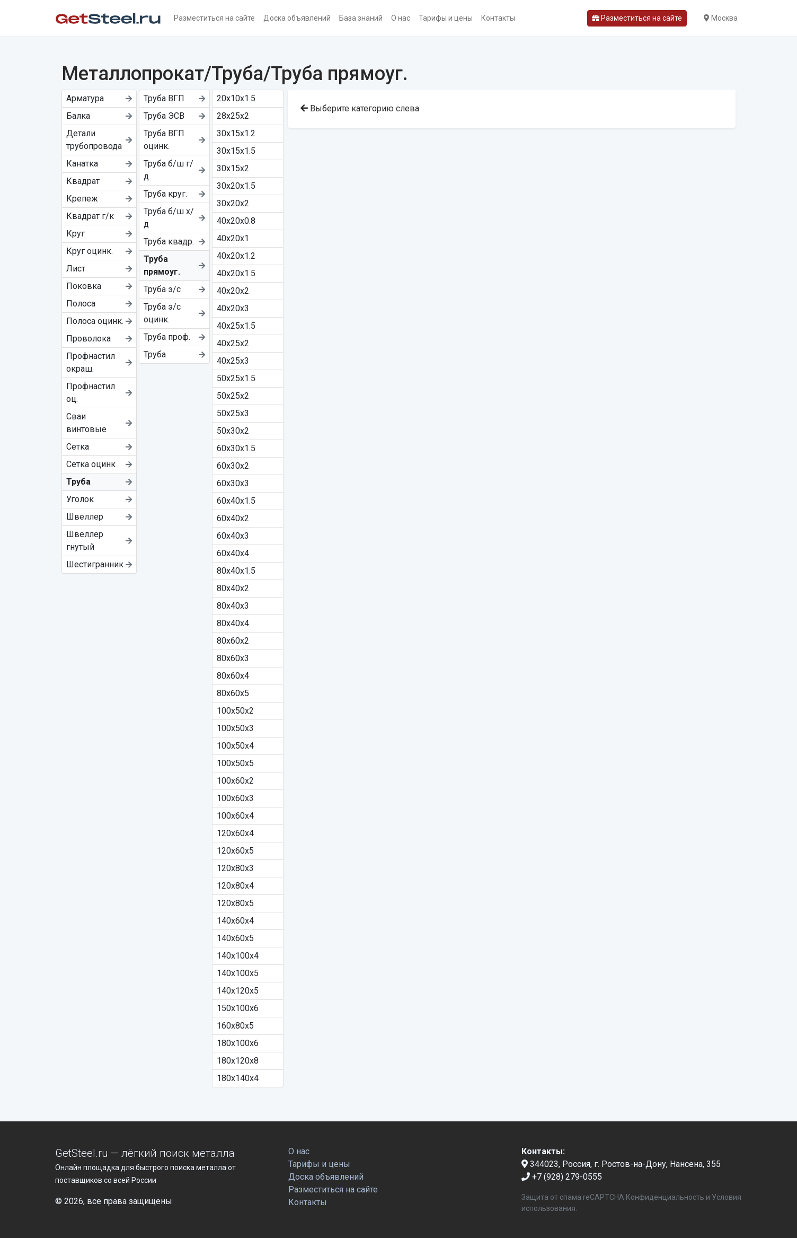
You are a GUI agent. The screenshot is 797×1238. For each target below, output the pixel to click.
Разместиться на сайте (214, 18)
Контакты (498, 18)
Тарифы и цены (446, 18)
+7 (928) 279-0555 (561, 1177)
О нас (400, 18)
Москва (721, 18)
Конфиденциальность (665, 1197)
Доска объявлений (297, 18)
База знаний (361, 18)
